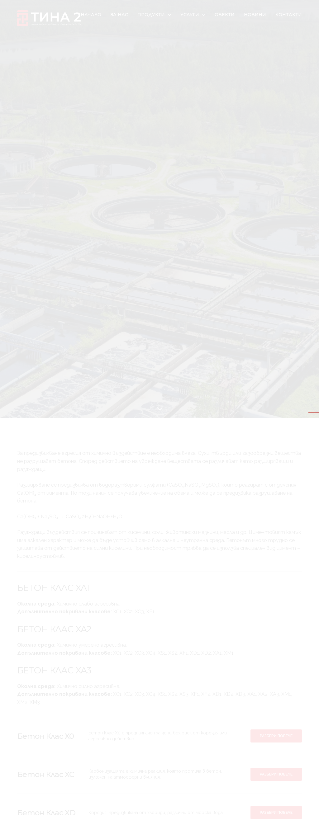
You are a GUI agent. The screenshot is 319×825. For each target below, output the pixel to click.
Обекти (225, 14)
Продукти (151, 14)
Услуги (189, 14)
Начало (91, 14)
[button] (276, 735)
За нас (119, 14)
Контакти (288, 14)
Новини (255, 14)
